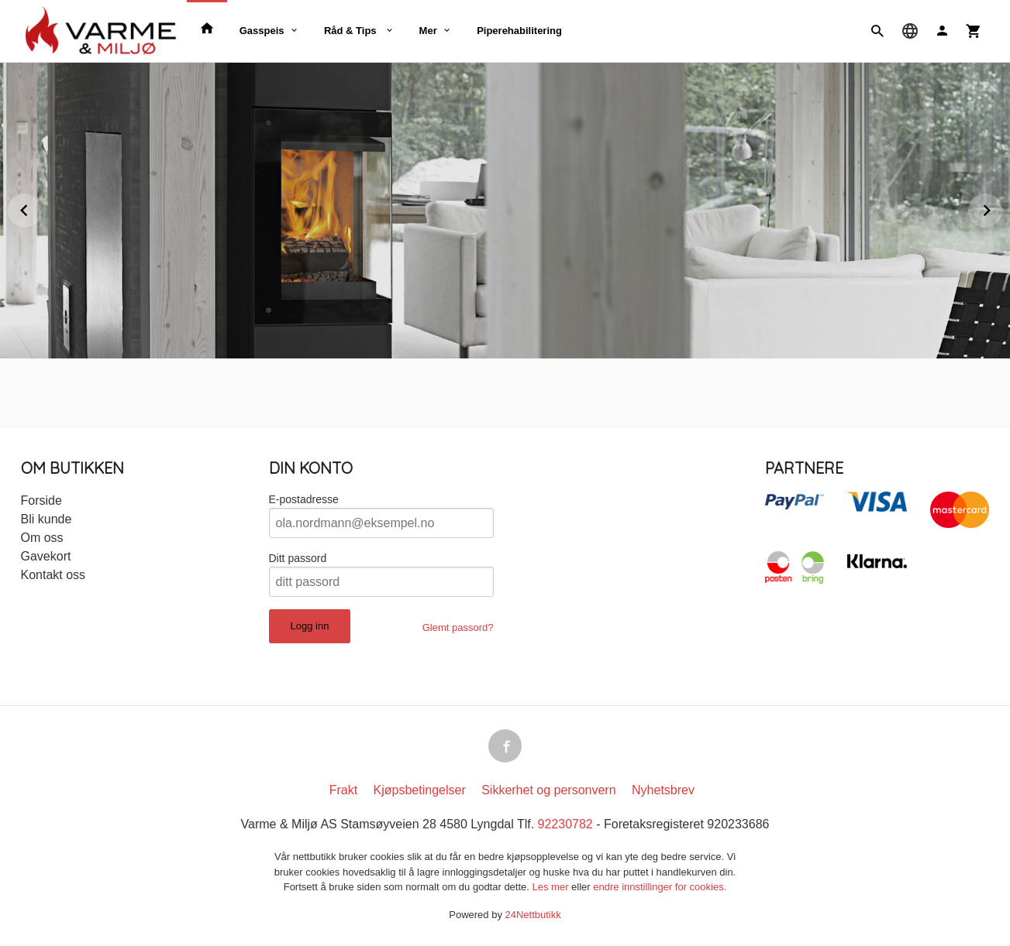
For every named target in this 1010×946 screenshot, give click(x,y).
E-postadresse (304, 499)
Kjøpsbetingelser (420, 790)
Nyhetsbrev (663, 790)
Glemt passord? (458, 627)
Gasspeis (262, 30)
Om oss (42, 537)
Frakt (343, 790)
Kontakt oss (53, 574)
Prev (41, 208)
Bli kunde (46, 519)
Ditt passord (298, 558)
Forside (41, 500)
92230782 (565, 824)
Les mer (552, 887)
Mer (428, 30)
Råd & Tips (351, 30)
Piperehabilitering (519, 30)
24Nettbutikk (533, 915)
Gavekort (46, 556)
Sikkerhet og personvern (548, 790)
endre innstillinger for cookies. (659, 887)
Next (1001, 208)
